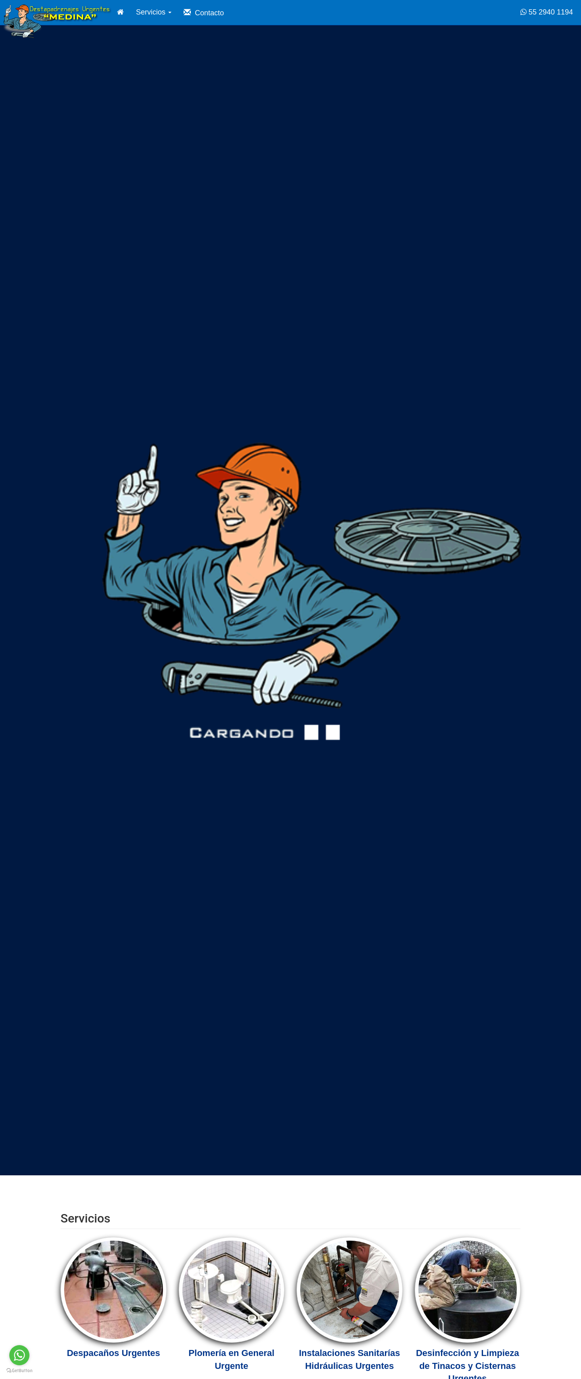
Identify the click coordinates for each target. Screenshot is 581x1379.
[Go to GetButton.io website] (19, 1370)
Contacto (204, 12)
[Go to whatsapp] (19, 1355)
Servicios (153, 12)
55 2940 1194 (546, 12)
